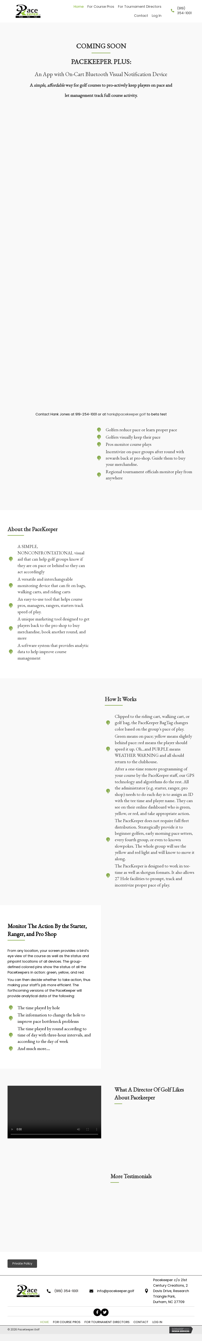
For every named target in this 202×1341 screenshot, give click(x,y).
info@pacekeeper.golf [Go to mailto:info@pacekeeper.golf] (115, 1291)
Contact (140, 1322)
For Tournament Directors (107, 1322)
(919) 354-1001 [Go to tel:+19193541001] (66, 1291)
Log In (157, 1322)
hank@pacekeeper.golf (126, 414)
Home (44, 1322)
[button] (97, 1312)
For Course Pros (66, 1322)
